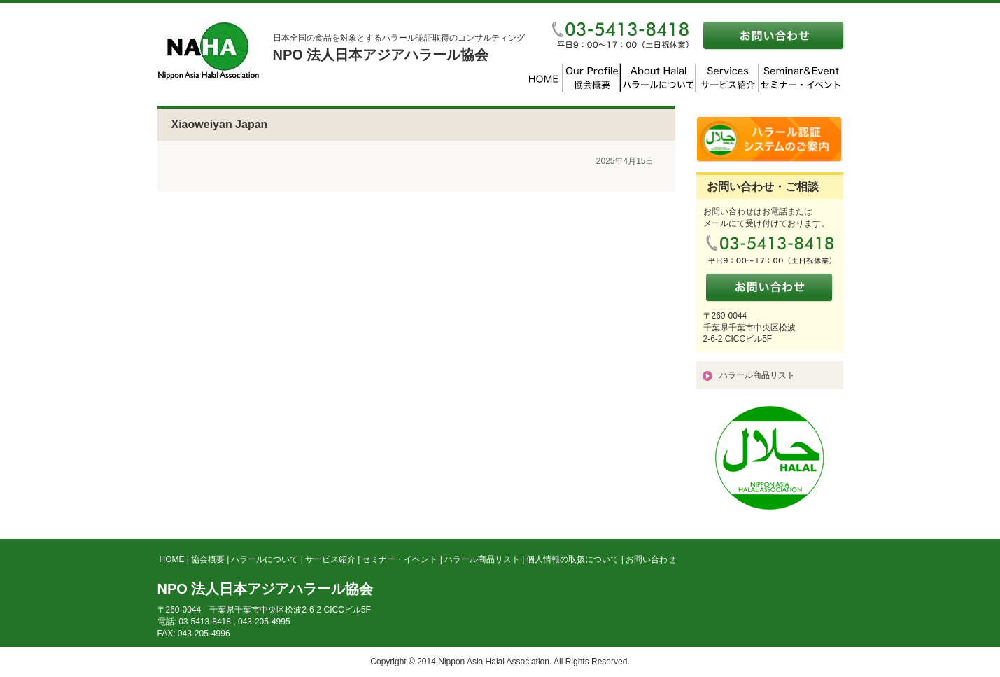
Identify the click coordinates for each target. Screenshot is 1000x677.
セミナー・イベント (399, 559)
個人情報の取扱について (572, 559)
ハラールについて (264, 559)
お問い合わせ (651, 559)
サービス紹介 (330, 559)
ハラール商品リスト (757, 375)
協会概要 (208, 559)
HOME (172, 559)
